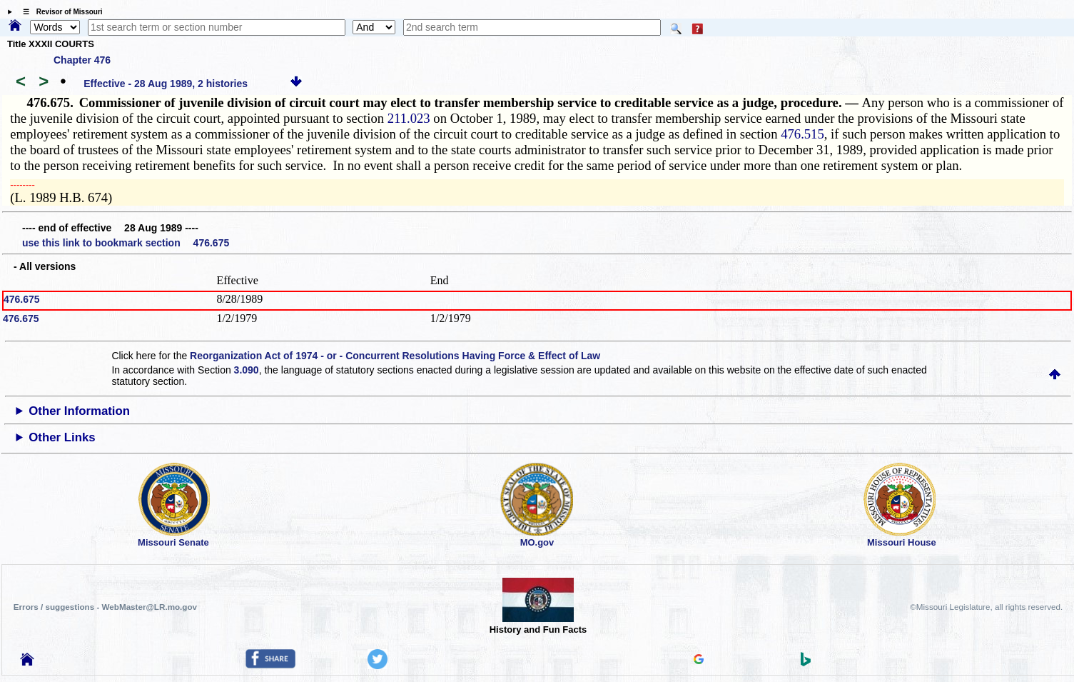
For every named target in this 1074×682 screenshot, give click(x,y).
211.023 (408, 118)
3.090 (246, 370)
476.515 (802, 133)
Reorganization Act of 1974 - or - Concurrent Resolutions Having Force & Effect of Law (395, 355)
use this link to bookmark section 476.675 (125, 243)
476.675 (22, 299)
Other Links (62, 437)
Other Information (79, 411)
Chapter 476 (82, 60)
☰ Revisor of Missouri (59, 12)
